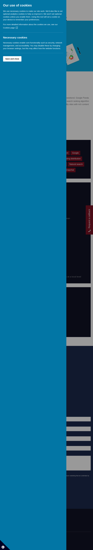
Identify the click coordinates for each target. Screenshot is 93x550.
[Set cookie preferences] (5, 545)
